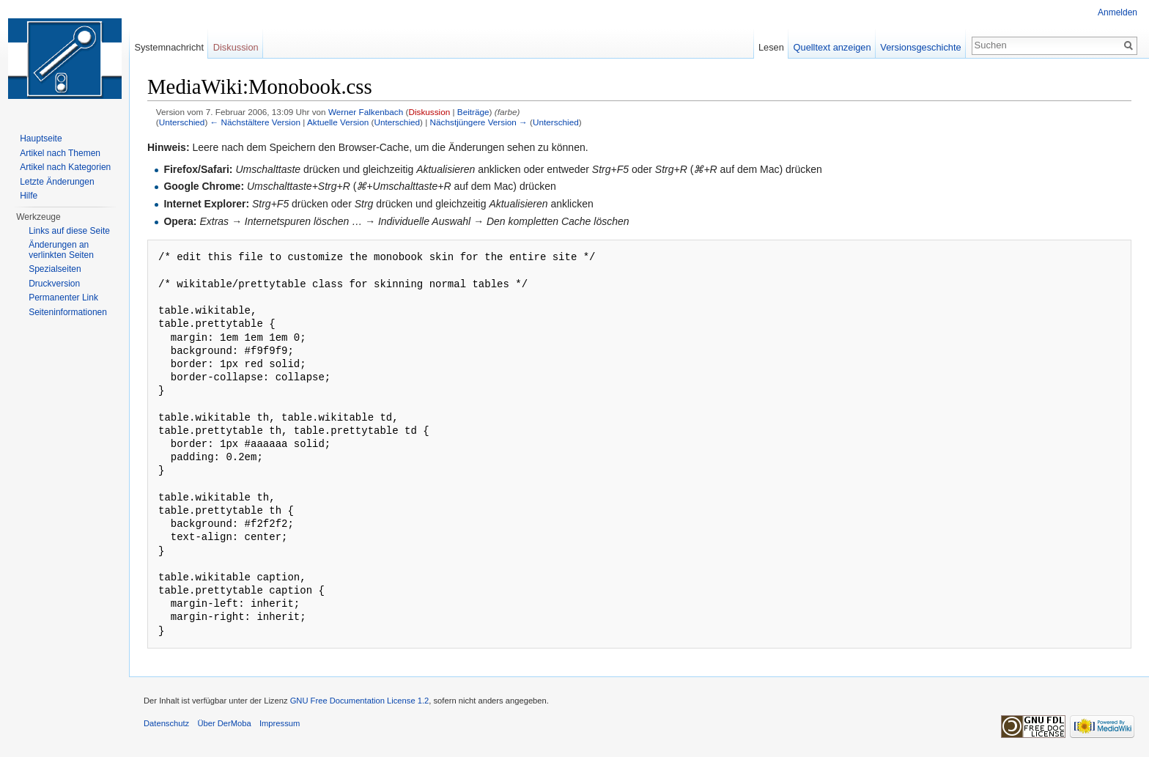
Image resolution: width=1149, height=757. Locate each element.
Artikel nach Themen (60, 153)
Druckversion (54, 283)
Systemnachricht (169, 47)
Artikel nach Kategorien (65, 167)
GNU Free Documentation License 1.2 (359, 700)
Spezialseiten (55, 269)
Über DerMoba (224, 723)
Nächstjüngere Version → (479, 122)
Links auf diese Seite (69, 231)
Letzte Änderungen (57, 182)
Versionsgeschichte (920, 47)
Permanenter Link (63, 297)
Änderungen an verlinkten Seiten (61, 250)
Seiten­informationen (68, 312)
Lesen (771, 47)
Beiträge (473, 112)
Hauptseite (41, 138)
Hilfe (28, 196)
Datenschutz (166, 723)
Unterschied (182, 122)
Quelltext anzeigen (832, 47)
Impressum (279, 723)
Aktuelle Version (338, 122)
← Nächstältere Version (255, 122)
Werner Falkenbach (365, 112)
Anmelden (1117, 12)
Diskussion (429, 112)
